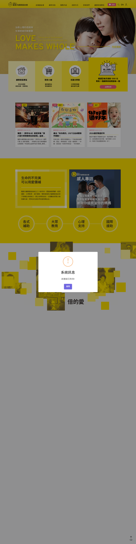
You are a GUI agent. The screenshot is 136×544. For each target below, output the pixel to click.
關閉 (68, 286)
